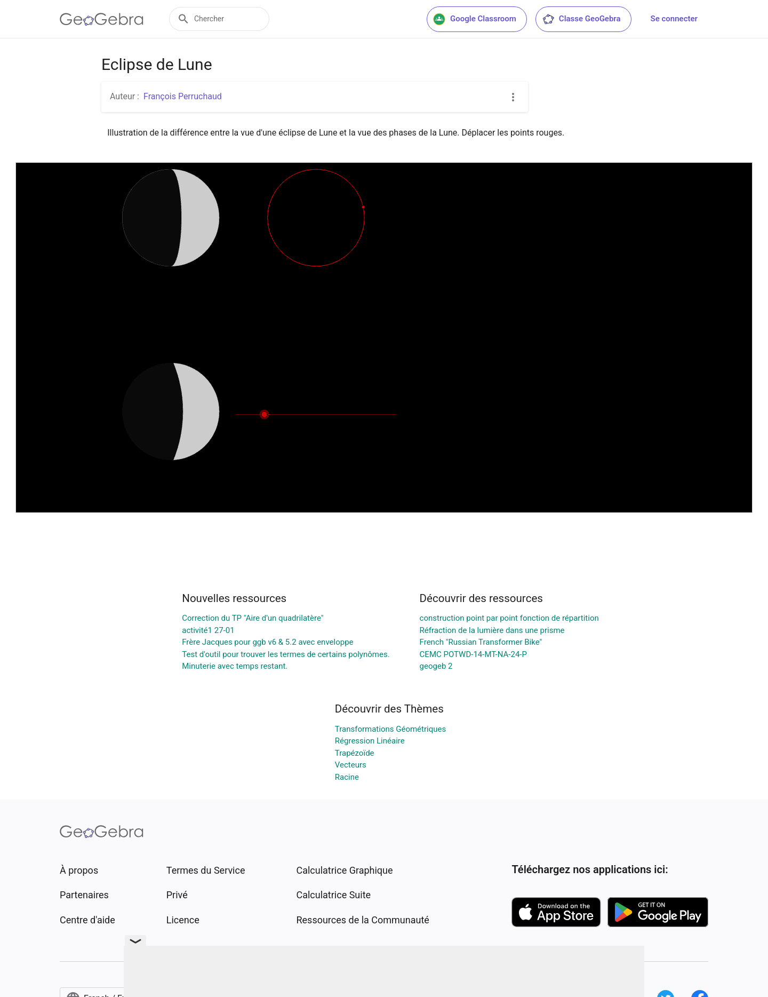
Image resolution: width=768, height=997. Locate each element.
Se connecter (674, 18)
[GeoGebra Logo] (101, 19)
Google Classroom (474, 19)
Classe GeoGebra (581, 19)
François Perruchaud (182, 96)
